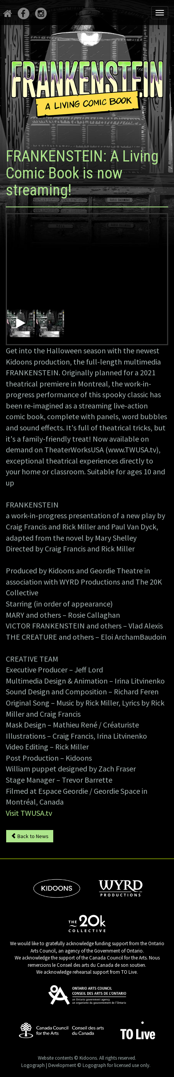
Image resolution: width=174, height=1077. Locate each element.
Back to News (30, 836)
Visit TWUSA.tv (29, 813)
